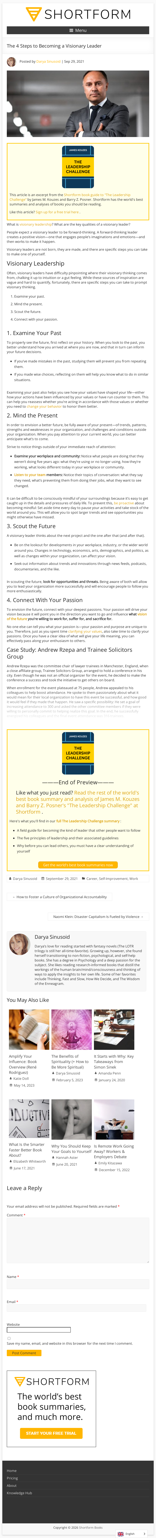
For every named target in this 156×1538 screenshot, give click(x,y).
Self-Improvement (113, 878)
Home (12, 1470)
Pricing (12, 1478)
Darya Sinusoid (48, 61)
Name (13, 1276)
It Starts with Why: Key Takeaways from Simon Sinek (114, 1061)
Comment (16, 1215)
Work (133, 878)
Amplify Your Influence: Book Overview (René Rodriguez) (23, 1064)
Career (92, 878)
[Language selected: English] (131, 1534)
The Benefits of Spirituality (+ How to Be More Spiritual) (70, 1061)
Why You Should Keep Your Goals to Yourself (71, 1149)
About (12, 1485)
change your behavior (44, 406)
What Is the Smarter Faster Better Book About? (26, 1150)
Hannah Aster (67, 1157)
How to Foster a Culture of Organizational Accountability (59, 897)
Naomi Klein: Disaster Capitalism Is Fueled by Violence (98, 916)
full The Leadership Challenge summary (88, 821)
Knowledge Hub (19, 1493)
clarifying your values (85, 631)
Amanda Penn (109, 1073)
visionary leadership (36, 224)
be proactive (124, 503)
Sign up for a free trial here (57, 212)
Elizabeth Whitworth (29, 1161)
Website (13, 1324)
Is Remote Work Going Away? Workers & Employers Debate (114, 1151)
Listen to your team (29, 474)
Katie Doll (21, 1078)
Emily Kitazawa (110, 1163)
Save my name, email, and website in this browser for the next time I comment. (70, 1343)
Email (12, 1301)
